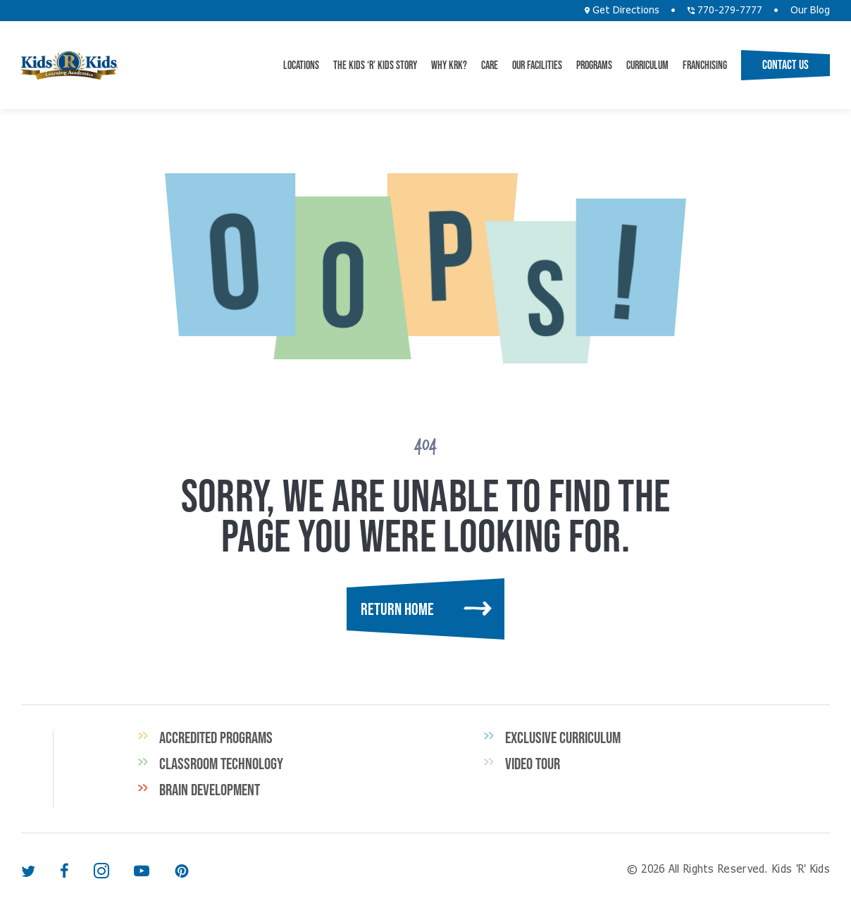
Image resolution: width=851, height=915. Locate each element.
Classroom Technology (221, 763)
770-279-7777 (725, 10)
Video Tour (532, 763)
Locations (301, 64)
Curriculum (647, 64)
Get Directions (622, 10)
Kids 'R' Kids (69, 65)
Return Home (397, 608)
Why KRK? (449, 64)
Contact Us (785, 65)
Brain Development (209, 789)
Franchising (705, 64)
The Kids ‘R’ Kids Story (375, 64)
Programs (594, 64)
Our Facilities (537, 64)
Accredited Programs (216, 737)
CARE (489, 64)
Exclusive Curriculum (563, 737)
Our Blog (810, 10)
